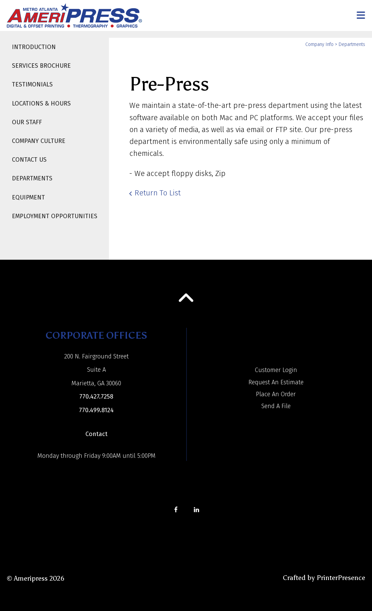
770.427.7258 (96, 396)
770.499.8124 (96, 410)
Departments (32, 178)
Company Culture (38, 141)
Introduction (34, 47)
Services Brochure (41, 65)
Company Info (319, 44)
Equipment (28, 197)
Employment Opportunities (54, 216)
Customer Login (276, 370)
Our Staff (27, 122)
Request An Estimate (276, 382)
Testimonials (32, 84)
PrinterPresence (341, 578)
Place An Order (276, 394)
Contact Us (29, 159)
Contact (96, 434)
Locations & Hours (41, 103)
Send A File (276, 406)
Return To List (157, 192)
